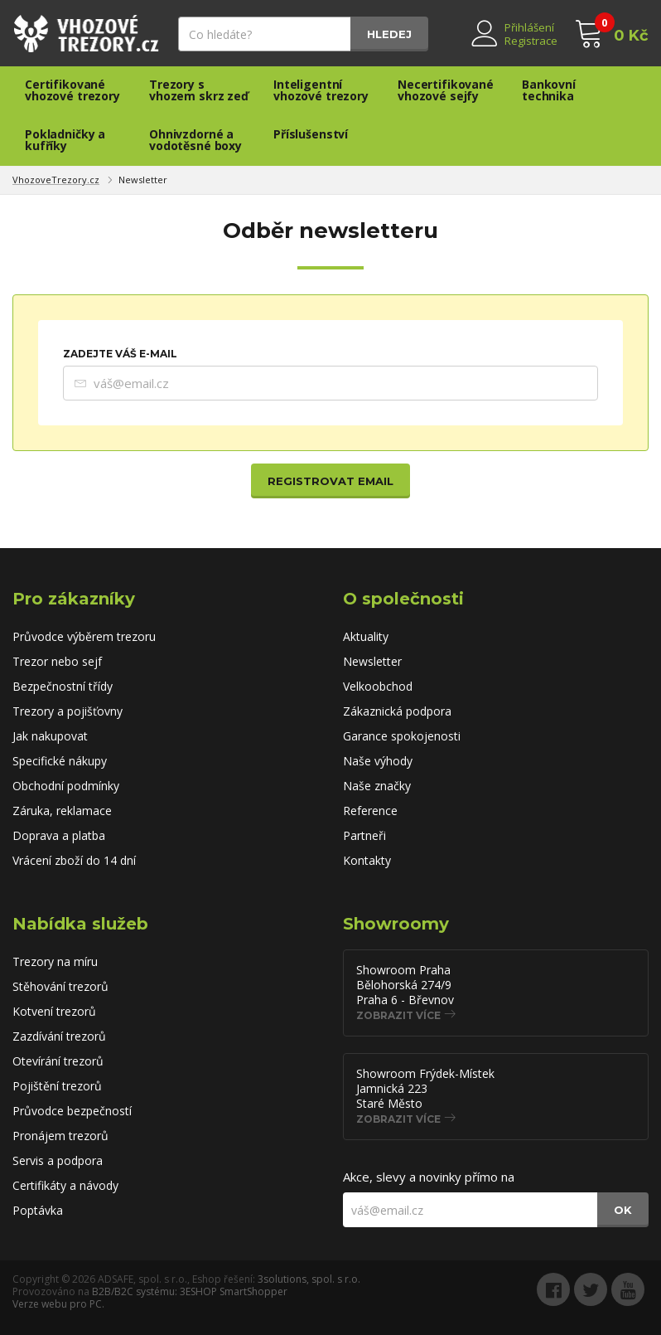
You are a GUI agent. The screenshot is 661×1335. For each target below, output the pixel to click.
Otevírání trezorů (58, 1061)
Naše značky (377, 786)
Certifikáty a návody (65, 1185)
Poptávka (37, 1210)
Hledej (389, 34)
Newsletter (142, 179)
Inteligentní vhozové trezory (321, 90)
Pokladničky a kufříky (65, 139)
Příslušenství (310, 134)
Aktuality (365, 636)
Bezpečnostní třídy (62, 686)
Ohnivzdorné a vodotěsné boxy (195, 139)
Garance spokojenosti (402, 736)
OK (623, 1209)
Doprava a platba (58, 835)
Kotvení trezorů (54, 1011)
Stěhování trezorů (60, 986)
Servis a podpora (57, 1160)
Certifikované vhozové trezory (72, 90)
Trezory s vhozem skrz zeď (198, 90)
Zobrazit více (398, 1015)
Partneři (364, 835)
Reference (370, 810)
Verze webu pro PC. (58, 1304)
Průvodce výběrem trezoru (84, 636)
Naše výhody (378, 761)
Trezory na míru (55, 961)
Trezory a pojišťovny (67, 711)
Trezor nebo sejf (57, 661)
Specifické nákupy (59, 761)
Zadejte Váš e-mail (120, 353)
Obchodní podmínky (65, 786)
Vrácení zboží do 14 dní (74, 860)
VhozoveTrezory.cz (55, 179)
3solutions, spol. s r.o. (309, 1279)
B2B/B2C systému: (134, 1291)
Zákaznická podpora (397, 711)
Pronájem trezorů (60, 1135)
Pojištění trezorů (57, 1086)
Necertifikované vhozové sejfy (446, 90)
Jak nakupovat (50, 736)
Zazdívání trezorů (59, 1036)
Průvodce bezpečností (72, 1111)
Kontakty (367, 860)
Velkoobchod (378, 686)
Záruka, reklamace (62, 810)
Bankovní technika (549, 90)
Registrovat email (330, 481)
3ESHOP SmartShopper (233, 1291)
